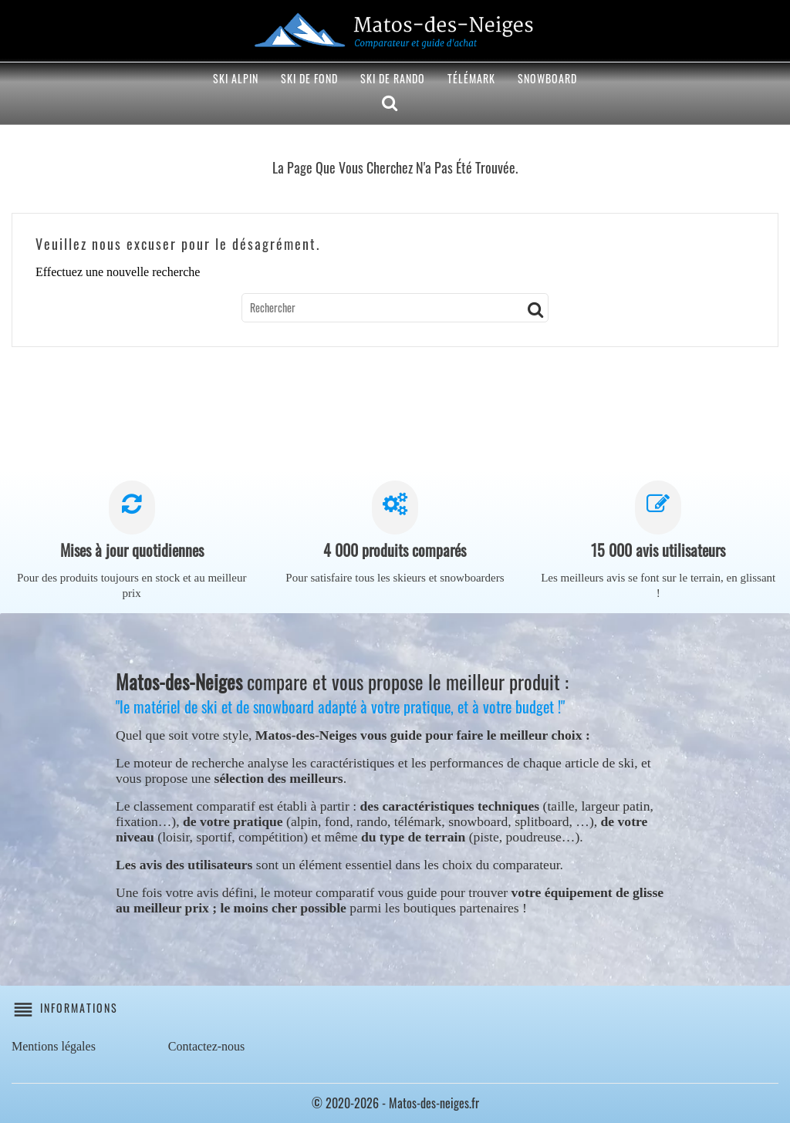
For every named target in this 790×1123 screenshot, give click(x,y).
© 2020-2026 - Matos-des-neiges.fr (395, 1103)
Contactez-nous (206, 1046)
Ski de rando (392, 78)
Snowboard (547, 78)
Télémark (471, 78)
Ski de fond (309, 78)
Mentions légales (54, 1046)
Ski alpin (235, 78)
